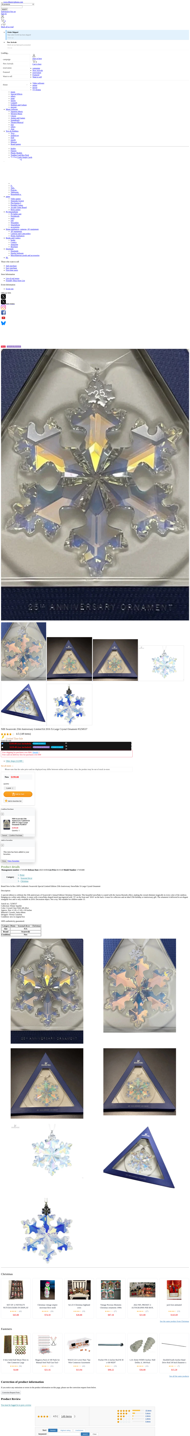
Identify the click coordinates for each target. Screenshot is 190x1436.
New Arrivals (8, 64)
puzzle (13, 140)
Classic (13, 116)
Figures (13, 151)
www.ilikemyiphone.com (13, 2)
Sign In (4, 14)
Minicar (14, 142)
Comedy (14, 103)
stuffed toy (15, 135)
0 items (147, 1421)
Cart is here (36, 64)
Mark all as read (7, 27)
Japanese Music (17, 111)
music (13, 92)
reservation (7, 68)
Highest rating (65, 1430)
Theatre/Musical (17, 122)
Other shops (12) (15, 761)
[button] (95, 24)
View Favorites (13, 861)
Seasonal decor (26, 878)
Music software (12, 109)
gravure (14, 107)
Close (4, 861)
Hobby (13, 149)
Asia (12, 129)
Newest (52, 1430)
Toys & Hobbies (12, 131)
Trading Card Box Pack (20, 155)
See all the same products (179, 1376)
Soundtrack (15, 120)
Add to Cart (18, 794)
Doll (12, 138)
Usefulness (79, 1430)
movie (34, 87)
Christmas (24, 881)
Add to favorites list (13, 800)
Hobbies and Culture (19, 105)
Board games (16, 144)
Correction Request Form (11, 1392)
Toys (12, 133)
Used (33, 747)
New (25, 744)
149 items (66, 1416)
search (4, 9)
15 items (148, 1410)
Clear (95, 1434)
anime (34, 85)
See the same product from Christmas (174, 1321)
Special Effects (16, 94)
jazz (12, 125)
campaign (6, 59)
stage (13, 98)
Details (35, 752)
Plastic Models (16, 153)
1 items (147, 1419)
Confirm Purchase (15, 835)
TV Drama (36, 90)
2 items (147, 1416)
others (13, 96)
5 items (147, 1413)
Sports (13, 101)
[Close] (2, 814)
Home (5, 85)
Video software (38, 83)
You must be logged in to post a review (16, 1405)
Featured (6, 72)
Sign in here (37, 59)
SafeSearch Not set (8, 12)
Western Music (16, 114)
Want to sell (7, 76)
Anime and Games (18, 118)
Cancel (4, 835)
